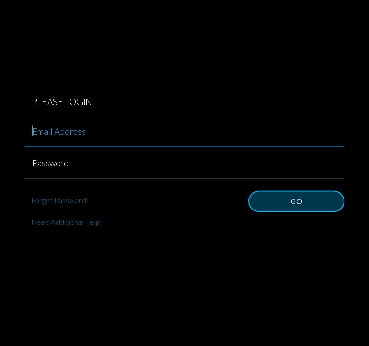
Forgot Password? (60, 200)
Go (297, 201)
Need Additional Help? (66, 222)
